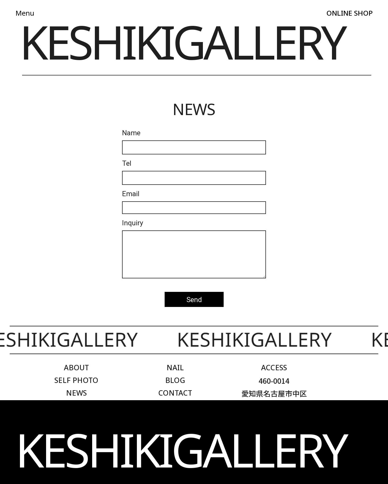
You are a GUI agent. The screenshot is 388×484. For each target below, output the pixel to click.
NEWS (76, 393)
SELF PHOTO (76, 380)
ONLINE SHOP (349, 13)
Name (131, 133)
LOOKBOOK (76, 405)
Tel (126, 163)
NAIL (175, 367)
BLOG (175, 380)
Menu (24, 13)
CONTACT (175, 393)
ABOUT (76, 367)
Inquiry (132, 223)
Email (130, 194)
